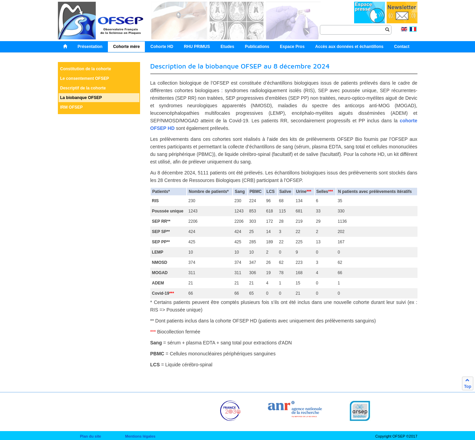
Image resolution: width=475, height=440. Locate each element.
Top (467, 383)
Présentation (90, 46)
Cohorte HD (161, 46)
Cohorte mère (126, 46)
